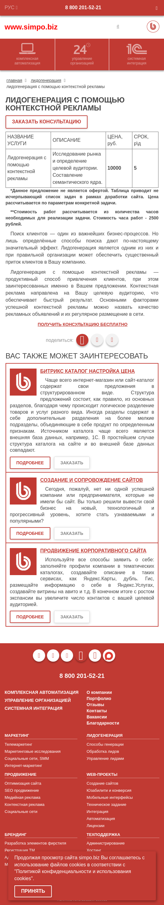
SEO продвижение (22, 790)
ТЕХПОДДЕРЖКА (103, 834)
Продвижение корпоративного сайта (93, 550)
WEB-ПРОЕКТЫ (102, 774)
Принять (33, 891)
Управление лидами (105, 758)
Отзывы (95, 704)
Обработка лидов (103, 751)
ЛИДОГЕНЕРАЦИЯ (105, 735)
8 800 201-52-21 (83, 7)
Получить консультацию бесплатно (82, 324)
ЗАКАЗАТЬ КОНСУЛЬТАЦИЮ (46, 121)
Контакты (97, 710)
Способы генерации (105, 744)
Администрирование (106, 843)
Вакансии (97, 716)
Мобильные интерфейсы (110, 797)
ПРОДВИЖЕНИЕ (21, 774)
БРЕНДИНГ (15, 834)
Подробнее (30, 462)
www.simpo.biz (31, 27)
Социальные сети (21, 811)
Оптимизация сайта (23, 783)
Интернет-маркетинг (23, 765)
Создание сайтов (102, 783)
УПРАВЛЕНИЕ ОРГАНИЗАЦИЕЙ (38, 700)
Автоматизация (101, 818)
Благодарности (103, 723)
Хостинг (94, 850)
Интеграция (97, 811)
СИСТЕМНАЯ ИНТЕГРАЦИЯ (33, 708)
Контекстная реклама (25, 804)
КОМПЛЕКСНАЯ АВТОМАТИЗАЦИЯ (42, 692)
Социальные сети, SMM (27, 758)
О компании (99, 692)
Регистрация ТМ (20, 850)
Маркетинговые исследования (33, 751)
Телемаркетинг (18, 744)
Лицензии (95, 825)
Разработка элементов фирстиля (35, 843)
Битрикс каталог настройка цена (87, 371)
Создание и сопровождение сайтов (91, 480)
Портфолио (99, 698)
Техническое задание (106, 804)
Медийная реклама (22, 797)
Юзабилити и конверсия (109, 790)
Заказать (72, 462)
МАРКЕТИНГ (17, 735)
